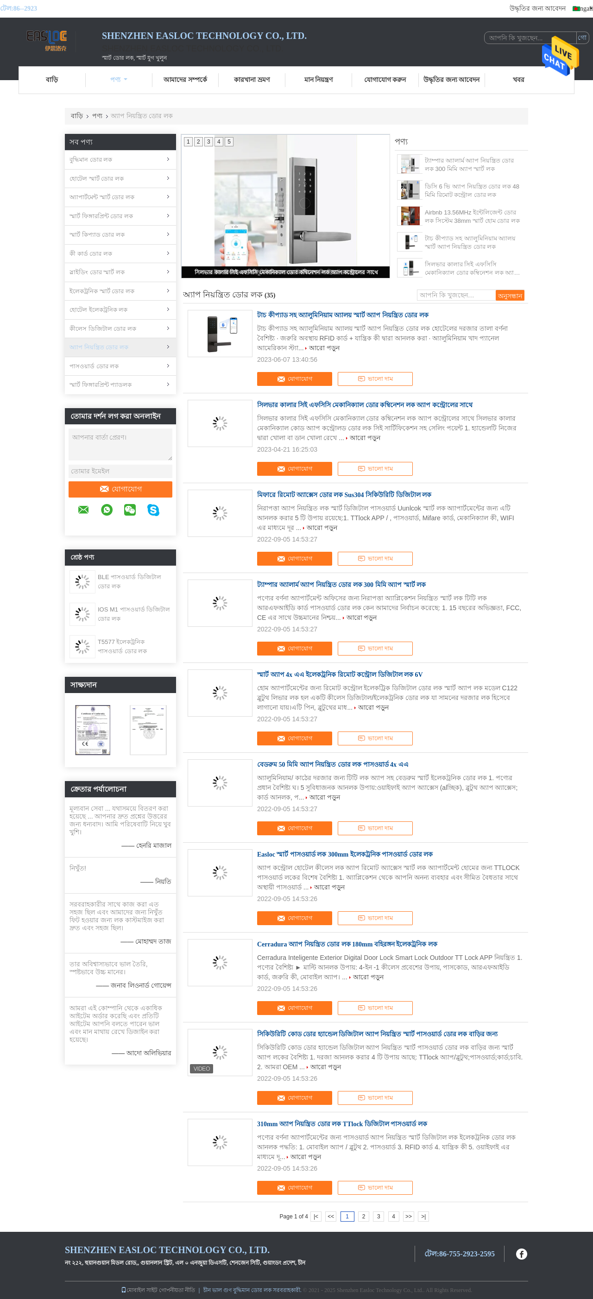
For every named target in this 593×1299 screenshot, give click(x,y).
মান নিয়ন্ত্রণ (318, 79)
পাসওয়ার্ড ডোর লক (94, 366)
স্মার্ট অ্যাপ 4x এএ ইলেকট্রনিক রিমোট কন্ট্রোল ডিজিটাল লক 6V (340, 674)
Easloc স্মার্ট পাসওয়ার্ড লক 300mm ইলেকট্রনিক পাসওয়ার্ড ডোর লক (345, 854)
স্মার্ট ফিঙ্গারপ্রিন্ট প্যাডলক (100, 384)
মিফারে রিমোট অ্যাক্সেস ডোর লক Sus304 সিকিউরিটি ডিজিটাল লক (344, 495)
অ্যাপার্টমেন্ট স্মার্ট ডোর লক (101, 197)
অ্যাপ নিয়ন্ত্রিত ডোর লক (98, 347)
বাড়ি (52, 79)
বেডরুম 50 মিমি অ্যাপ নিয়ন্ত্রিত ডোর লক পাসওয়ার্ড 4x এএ (333, 764)
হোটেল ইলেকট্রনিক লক (98, 309)
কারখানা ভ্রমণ (252, 79)
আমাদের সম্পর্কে (185, 79)
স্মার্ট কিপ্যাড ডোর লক (97, 234)
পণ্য (118, 79)
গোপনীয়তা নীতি (177, 1290)
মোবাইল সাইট (139, 1290)
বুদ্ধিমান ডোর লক (90, 159)
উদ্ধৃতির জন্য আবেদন (538, 8)
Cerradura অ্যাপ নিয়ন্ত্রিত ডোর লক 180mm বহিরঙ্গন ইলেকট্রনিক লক (347, 944)
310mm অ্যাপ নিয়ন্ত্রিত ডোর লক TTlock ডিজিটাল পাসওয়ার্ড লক (342, 1124)
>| (423, 1216)
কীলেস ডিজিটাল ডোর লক (102, 328)
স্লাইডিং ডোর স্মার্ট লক (97, 272)
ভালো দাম (375, 379)
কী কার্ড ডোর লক (90, 253)
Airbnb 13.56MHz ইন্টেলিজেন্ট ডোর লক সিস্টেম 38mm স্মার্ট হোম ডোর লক (472, 216)
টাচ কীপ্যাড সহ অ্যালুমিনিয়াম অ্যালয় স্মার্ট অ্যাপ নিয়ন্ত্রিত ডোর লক (470, 242)
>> (408, 1216)
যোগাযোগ (120, 489)
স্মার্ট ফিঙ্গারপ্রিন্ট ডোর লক (101, 216)
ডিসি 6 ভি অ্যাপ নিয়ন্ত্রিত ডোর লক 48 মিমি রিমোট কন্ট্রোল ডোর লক (472, 190)
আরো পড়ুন (324, 348)
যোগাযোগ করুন (385, 79)
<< (331, 1216)
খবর (518, 79)
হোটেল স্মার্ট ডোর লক (96, 178)
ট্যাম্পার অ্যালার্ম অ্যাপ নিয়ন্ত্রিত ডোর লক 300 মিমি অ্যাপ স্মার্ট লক (469, 164)
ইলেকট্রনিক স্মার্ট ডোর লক (101, 291)
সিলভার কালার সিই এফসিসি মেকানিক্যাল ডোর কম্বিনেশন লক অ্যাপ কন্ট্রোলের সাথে (286, 272)
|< (316, 1216)
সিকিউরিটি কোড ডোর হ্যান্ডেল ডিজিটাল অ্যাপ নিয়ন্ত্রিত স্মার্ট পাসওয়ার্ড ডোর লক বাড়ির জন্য (377, 1034)
